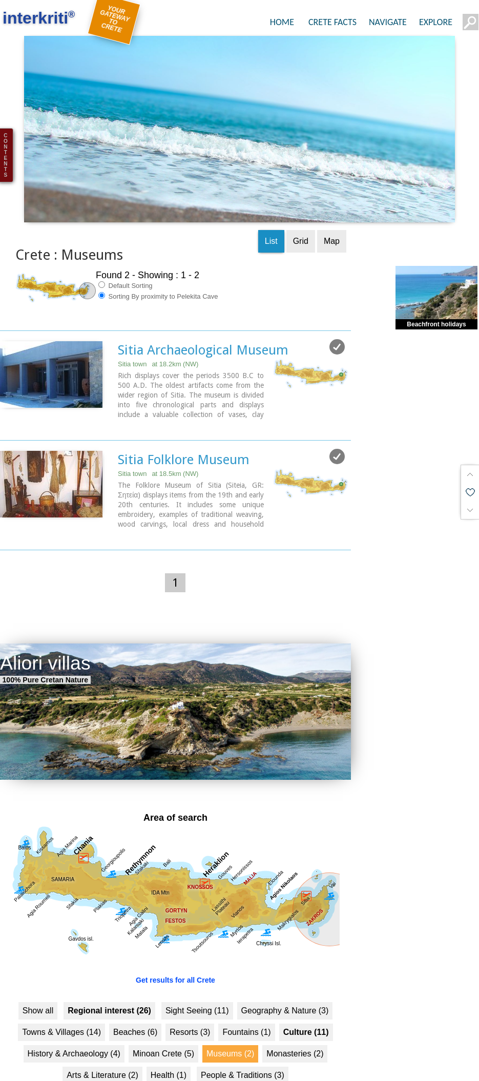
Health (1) (168, 1056)
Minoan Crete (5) (163, 1035)
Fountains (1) (246, 1013)
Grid (300, 223)
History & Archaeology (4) (74, 1035)
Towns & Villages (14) (61, 1013)
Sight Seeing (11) (197, 992)
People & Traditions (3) (242, 1056)
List (271, 223)
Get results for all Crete (175, 962)
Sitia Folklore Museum (183, 441)
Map (332, 223)
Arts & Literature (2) (102, 1056)
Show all (38, 992)
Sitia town (158, 346)
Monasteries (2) (294, 1035)
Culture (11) (306, 1013)
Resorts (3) (190, 1013)
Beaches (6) (135, 1013)
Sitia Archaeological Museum (203, 332)
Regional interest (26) (109, 992)
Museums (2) (230, 1035)
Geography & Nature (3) (285, 992)
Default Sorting (125, 267)
